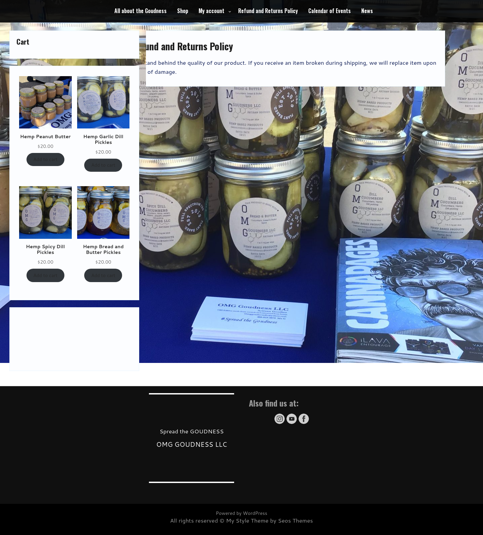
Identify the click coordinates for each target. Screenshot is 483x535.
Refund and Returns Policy (268, 11)
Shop (182, 11)
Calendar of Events (329, 11)
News (367, 11)
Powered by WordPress (241, 513)
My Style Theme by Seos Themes (269, 520)
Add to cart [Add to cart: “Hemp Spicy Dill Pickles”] (45, 275)
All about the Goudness (140, 11)
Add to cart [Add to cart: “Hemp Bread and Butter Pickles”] (103, 275)
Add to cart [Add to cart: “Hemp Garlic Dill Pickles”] (103, 165)
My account (211, 11)
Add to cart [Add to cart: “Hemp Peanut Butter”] (45, 159)
